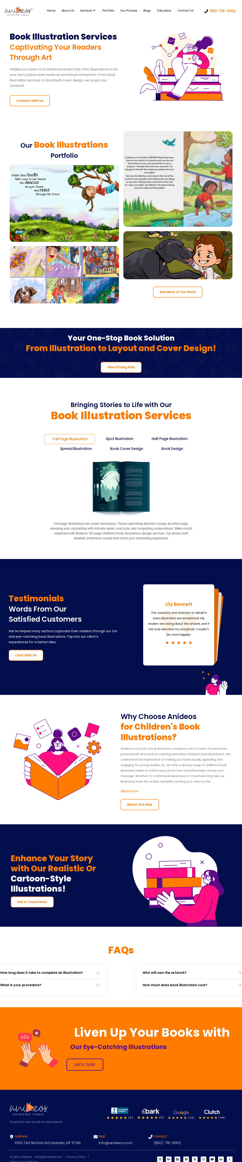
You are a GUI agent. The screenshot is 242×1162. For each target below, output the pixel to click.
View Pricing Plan (121, 367)
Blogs (147, 11)
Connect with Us (29, 100)
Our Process (128, 11)
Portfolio (108, 11)
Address (21, 1136)
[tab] (69, 439)
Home (51, 11)
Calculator (164, 11)
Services (88, 11)
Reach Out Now (139, 804)
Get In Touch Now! (32, 902)
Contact (160, 1136)
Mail (102, 1136)
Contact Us (186, 11)
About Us (68, 11)
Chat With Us (26, 655)
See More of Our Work (178, 292)
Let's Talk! (85, 1064)
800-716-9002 (220, 11)
